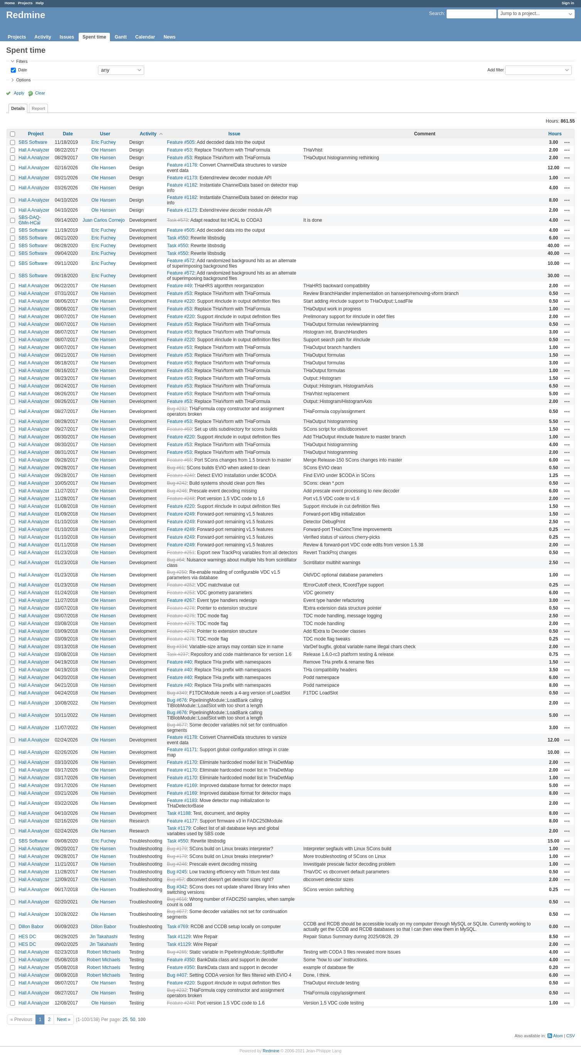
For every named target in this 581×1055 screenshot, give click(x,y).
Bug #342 (177, 887)
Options (23, 80)
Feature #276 (180, 608)
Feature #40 (179, 662)
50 (132, 1019)
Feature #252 (180, 585)
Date (22, 69)
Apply (19, 93)
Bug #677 (177, 725)
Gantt (120, 37)
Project (36, 134)
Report (38, 108)
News (169, 37)
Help (40, 3)
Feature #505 (180, 142)
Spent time (94, 37)
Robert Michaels (103, 952)
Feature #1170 (182, 762)
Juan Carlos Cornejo (104, 220)
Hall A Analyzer (34, 150)
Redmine (271, 1050)
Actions (567, 142)
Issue (235, 134)
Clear (40, 93)
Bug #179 (177, 848)
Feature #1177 (182, 821)
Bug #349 (177, 693)
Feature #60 (179, 429)
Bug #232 (177, 408)
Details (18, 108)
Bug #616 (177, 899)
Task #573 (177, 220)
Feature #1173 (182, 177)
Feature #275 (180, 616)
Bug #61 (175, 467)
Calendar (145, 37)
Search (436, 13)
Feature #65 (179, 460)
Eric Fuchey (103, 142)
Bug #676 (177, 700)
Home (10, 3)
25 (125, 1019)
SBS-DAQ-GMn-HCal (30, 220)
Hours (555, 134)
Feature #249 (180, 514)
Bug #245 (177, 872)
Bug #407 (177, 975)
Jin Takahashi (103, 936)
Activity (42, 37)
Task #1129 (178, 936)
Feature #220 (180, 301)
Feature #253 (180, 592)
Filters (21, 61)
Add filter (495, 69)
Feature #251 (180, 552)
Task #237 (177, 654)
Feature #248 (180, 498)
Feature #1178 (182, 165)
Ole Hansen (103, 150)
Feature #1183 (182, 800)
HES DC (27, 936)
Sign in (568, 3)
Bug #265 (177, 952)
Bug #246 (177, 491)
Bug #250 (177, 572)
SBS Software (33, 142)
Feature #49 (179, 285)
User (105, 134)
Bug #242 (177, 483)
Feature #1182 (182, 185)
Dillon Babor (31, 926)
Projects (25, 3)
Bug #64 (175, 560)
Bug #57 (175, 879)
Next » (64, 1019)
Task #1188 (178, 813)
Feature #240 (180, 475)
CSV (570, 1035)
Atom (558, 1035)
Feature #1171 (182, 749)
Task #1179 (178, 828)
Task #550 (177, 238)
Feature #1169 (182, 785)
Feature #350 (180, 959)
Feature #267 (180, 600)
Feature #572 (180, 260)
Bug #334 (177, 646)
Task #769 (177, 926)
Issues (67, 37)
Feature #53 (179, 150)
